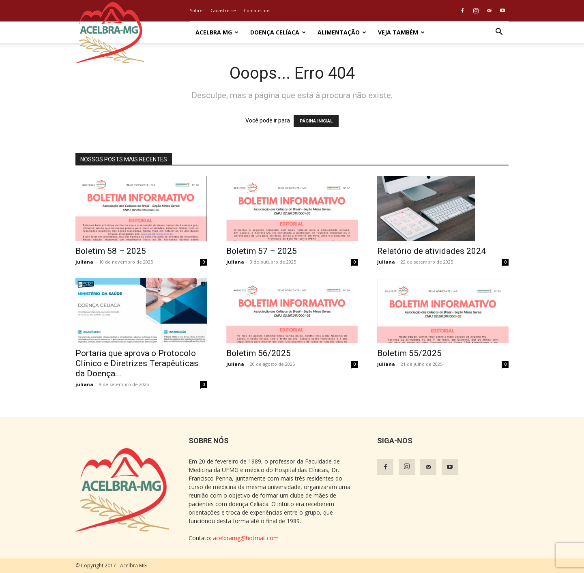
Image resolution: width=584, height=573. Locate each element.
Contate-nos (257, 10)
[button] (499, 32)
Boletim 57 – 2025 (261, 251)
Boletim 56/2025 (258, 353)
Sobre (196, 10)
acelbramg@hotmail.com (246, 538)
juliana (84, 262)
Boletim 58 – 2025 (110, 251)
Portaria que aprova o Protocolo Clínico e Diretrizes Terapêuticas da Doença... (136, 363)
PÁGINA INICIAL (316, 121)
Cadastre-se (223, 10)
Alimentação (342, 32)
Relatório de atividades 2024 (431, 251)
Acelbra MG (216, 32)
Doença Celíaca (278, 32)
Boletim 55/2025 (409, 353)
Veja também (401, 32)
